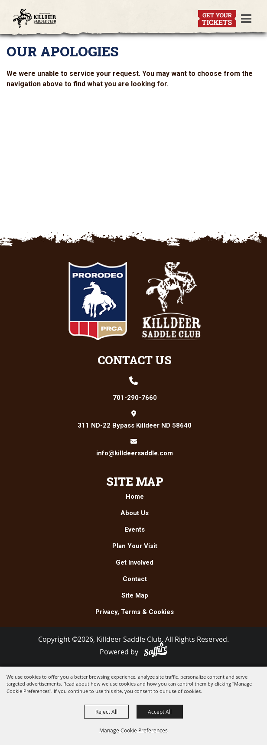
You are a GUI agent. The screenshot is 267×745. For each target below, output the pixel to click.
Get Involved (134, 562)
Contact (135, 579)
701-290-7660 (135, 398)
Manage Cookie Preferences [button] (133, 730)
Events (134, 529)
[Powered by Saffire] (155, 649)
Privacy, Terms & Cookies (134, 612)
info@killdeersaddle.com (134, 453)
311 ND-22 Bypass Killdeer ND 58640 (135, 425)
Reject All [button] (106, 711)
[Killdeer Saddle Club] (34, 19)
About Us (134, 513)
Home (135, 496)
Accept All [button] (160, 711)
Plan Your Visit (134, 546)
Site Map (134, 481)
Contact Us (135, 360)
